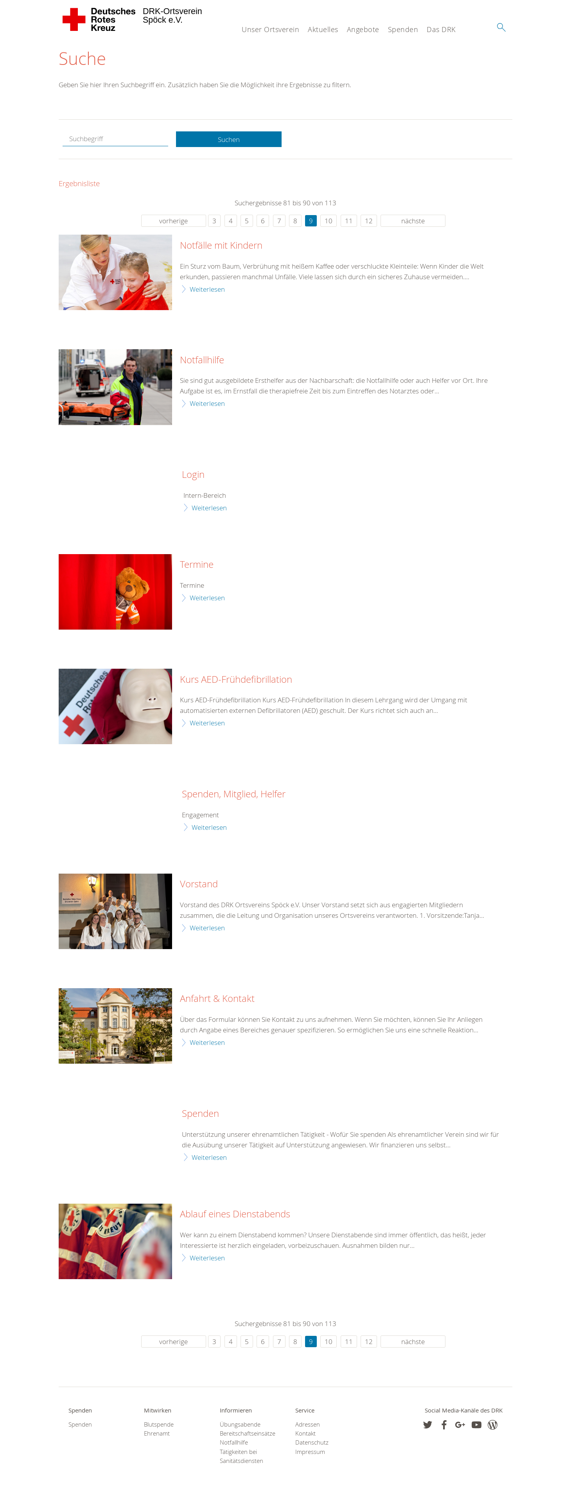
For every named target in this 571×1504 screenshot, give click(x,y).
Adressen (307, 1425)
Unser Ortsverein (270, 29)
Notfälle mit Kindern (221, 246)
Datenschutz (312, 1443)
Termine (197, 565)
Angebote (363, 29)
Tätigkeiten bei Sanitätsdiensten (241, 1456)
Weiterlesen (207, 289)
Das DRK (441, 29)
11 (349, 221)
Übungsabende (240, 1425)
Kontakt (305, 1434)
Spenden (403, 29)
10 (328, 221)
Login (193, 475)
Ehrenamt (157, 1434)
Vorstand (199, 884)
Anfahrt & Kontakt (217, 999)
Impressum (310, 1452)
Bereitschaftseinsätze (247, 1434)
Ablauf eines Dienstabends (235, 1214)
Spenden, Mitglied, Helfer (234, 794)
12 (369, 221)
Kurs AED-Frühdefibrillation (236, 680)
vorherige (173, 221)
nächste (413, 221)
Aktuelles (323, 29)
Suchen (229, 139)
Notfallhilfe (202, 360)
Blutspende (159, 1425)
